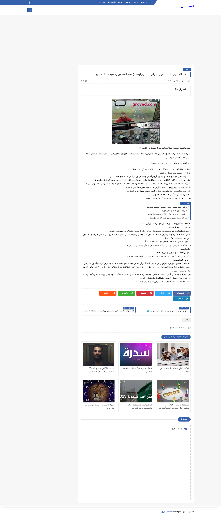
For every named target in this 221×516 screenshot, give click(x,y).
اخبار (186, 69)
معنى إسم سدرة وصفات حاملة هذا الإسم (136, 370)
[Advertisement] (110, 41)
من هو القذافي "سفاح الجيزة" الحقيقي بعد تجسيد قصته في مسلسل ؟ (102, 370)
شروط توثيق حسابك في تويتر (174, 211)
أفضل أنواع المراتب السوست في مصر (174, 370)
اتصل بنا (102, 2)
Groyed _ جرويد (183, 6)
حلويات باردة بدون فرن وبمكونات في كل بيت (168, 218)
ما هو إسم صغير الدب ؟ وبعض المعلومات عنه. (166, 207)
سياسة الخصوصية (115, 2)
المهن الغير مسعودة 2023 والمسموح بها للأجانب (140, 406)
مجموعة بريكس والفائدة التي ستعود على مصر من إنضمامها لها (174, 406)
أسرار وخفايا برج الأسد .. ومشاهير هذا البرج (100, 406)
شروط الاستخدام (131, 2)
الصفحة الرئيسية (146, 2)
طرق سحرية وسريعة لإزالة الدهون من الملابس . (166, 214)
